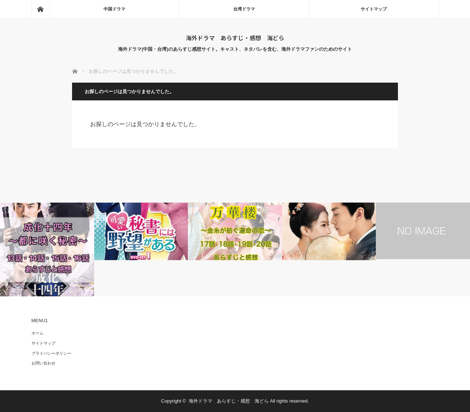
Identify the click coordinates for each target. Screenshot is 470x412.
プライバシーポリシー (51, 353)
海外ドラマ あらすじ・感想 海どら (235, 37)
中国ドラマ (114, 9)
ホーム (37, 333)
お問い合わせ (43, 363)
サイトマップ (374, 9)
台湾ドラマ (244, 9)
